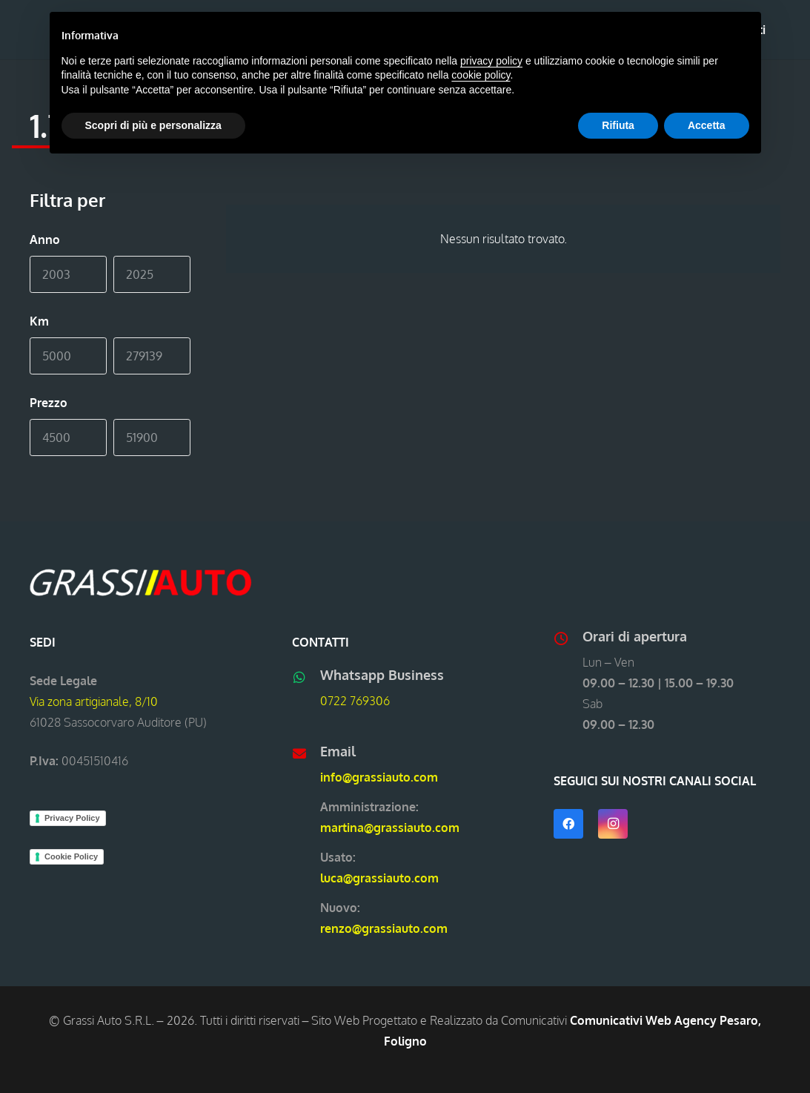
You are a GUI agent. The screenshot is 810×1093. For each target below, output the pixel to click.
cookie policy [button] (480, 75)
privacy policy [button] (491, 61)
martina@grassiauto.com (389, 827)
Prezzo (48, 402)
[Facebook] (568, 824)
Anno (45, 239)
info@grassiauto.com (379, 777)
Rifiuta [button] (618, 125)
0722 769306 (355, 700)
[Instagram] (613, 824)
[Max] (151, 274)
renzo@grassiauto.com (384, 928)
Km (39, 321)
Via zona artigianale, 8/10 (94, 701)
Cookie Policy (71, 856)
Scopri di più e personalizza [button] (153, 125)
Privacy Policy (72, 817)
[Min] (68, 274)
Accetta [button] (707, 125)
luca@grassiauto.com (379, 878)
